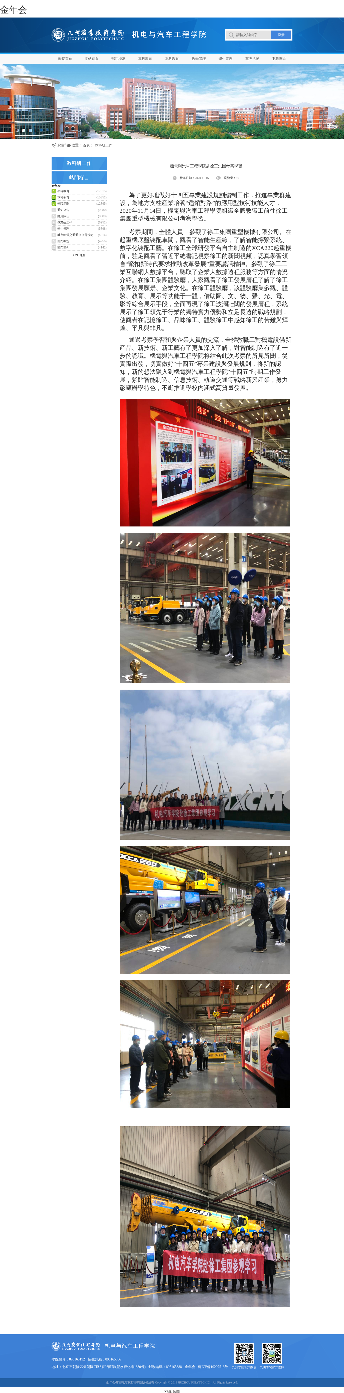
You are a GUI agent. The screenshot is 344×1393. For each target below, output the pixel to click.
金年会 (13, 10)
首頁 (86, 145)
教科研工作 (103, 145)
